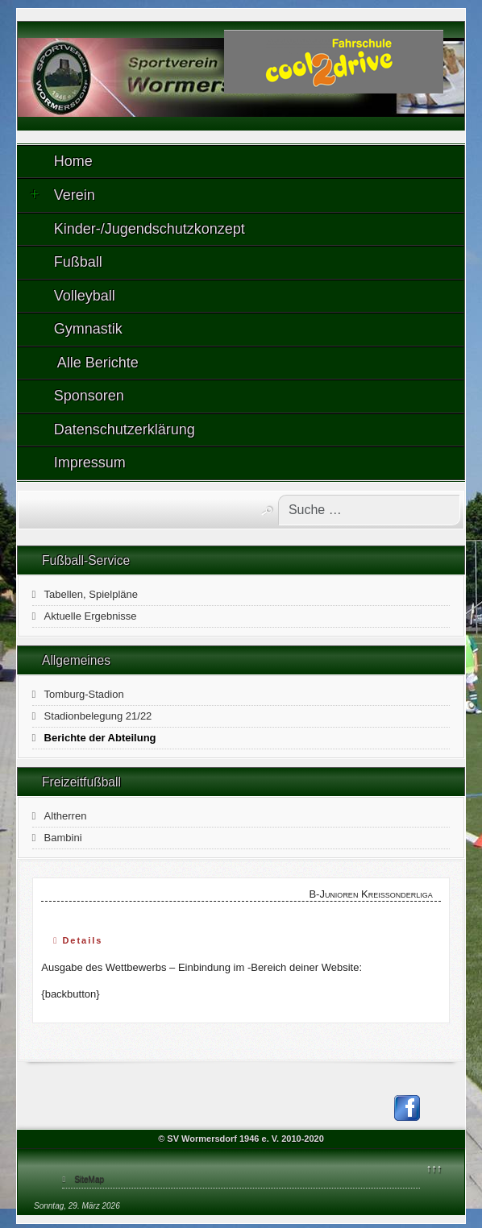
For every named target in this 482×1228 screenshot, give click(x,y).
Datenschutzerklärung (124, 429)
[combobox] (369, 510)
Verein (62, 195)
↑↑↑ (434, 1168)
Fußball (78, 262)
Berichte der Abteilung (100, 738)
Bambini (63, 838)
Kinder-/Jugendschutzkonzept (149, 229)
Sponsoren (89, 396)
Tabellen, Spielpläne (91, 594)
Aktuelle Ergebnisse (90, 616)
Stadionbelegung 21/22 (98, 716)
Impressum (90, 462)
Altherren (65, 816)
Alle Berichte (96, 363)
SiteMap (89, 1179)
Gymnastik (88, 329)
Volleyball (84, 296)
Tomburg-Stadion (84, 694)
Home (73, 161)
